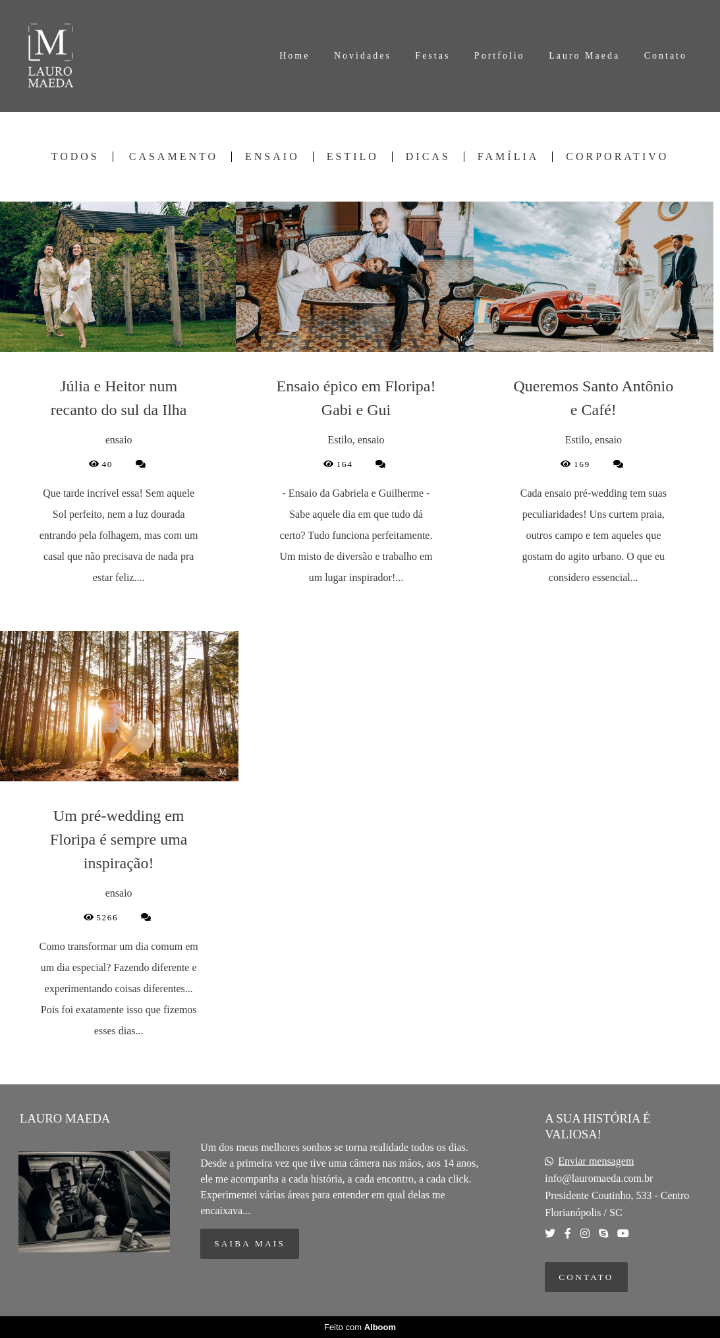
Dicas (428, 157)
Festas (432, 56)
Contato (665, 56)
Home (294, 56)
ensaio (272, 157)
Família (508, 157)
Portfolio (499, 56)
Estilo (353, 157)
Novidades (362, 56)
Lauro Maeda (584, 56)
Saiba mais (249, 1243)
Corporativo (617, 157)
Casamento (173, 157)
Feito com (360, 1327)
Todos (75, 157)
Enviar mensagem (596, 1161)
